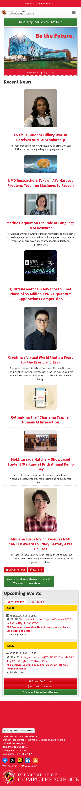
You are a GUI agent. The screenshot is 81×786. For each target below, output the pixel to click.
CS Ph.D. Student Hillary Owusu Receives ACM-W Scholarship (40, 137)
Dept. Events (17, 602)
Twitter (12, 760)
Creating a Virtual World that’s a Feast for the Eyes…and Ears (40, 360)
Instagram (20, 760)
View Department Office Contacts (18, 731)
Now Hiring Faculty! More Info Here (40, 22)
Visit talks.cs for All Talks (40, 686)
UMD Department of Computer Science (32, 12)
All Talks (38, 602)
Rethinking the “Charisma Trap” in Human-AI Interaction (40, 420)
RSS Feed (36, 569)
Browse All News (15, 569)
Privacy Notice (29, 766)
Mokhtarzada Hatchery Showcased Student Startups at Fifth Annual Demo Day (40, 464)
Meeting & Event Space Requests (40, 691)
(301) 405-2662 (24, 754)
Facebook (5, 760)
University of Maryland (40, 3)
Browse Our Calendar (40, 681)
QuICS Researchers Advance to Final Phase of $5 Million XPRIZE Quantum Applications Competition (41, 293)
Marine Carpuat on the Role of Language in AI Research (40, 225)
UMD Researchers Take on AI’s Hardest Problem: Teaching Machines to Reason (40, 183)
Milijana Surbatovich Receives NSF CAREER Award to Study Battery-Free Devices (40, 544)
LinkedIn (27, 760)
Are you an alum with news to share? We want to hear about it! (28, 581)
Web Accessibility (11, 766)
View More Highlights (40, 72)
